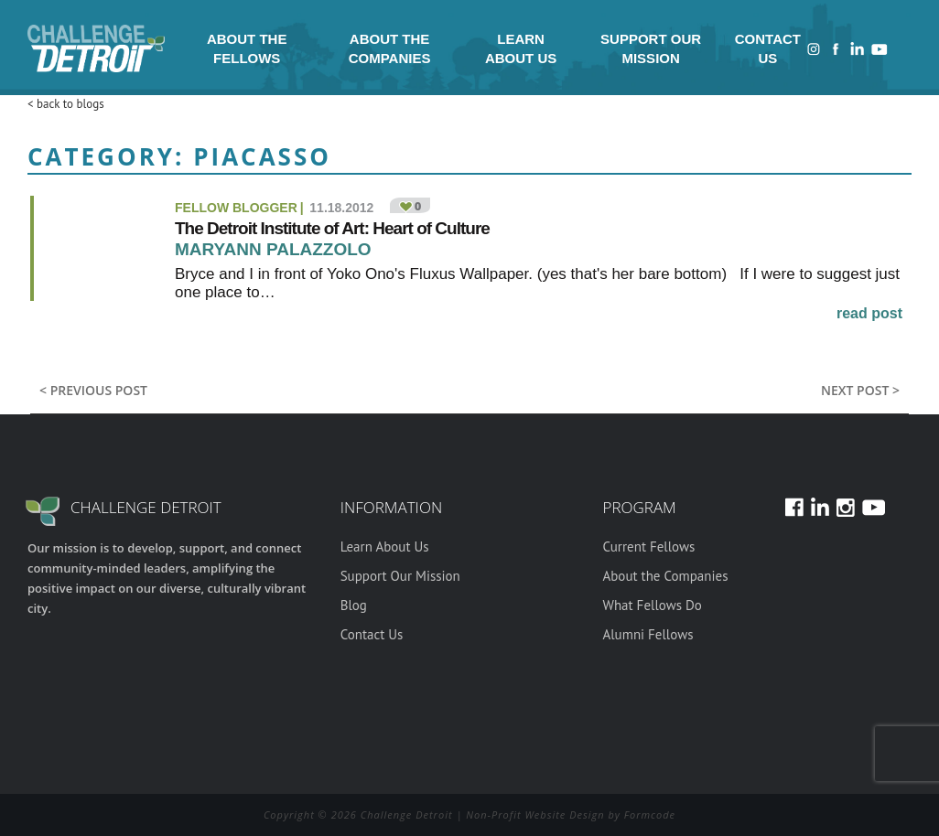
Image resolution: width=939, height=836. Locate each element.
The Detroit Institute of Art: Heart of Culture (332, 228)
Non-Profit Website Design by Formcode (570, 814)
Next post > (860, 390)
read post (869, 313)
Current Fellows (648, 546)
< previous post (93, 390)
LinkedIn (857, 49)
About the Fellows (247, 48)
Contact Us (768, 48)
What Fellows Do (651, 605)
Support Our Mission (650, 48)
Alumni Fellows (647, 634)
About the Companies (390, 48)
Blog (353, 605)
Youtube (879, 49)
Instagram (813, 49)
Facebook (835, 49)
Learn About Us (520, 48)
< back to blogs (65, 104)
